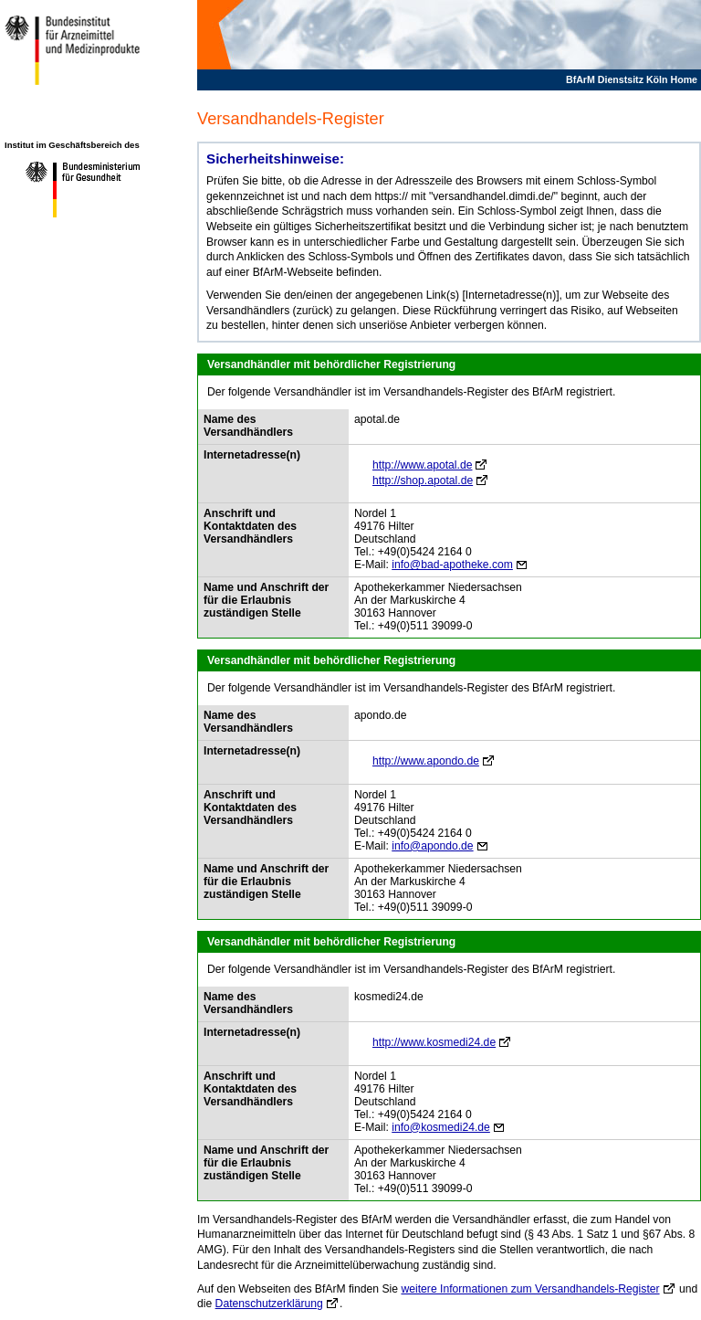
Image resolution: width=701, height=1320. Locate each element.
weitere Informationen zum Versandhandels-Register (530, 1289)
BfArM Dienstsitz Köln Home (631, 79)
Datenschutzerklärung (269, 1303)
